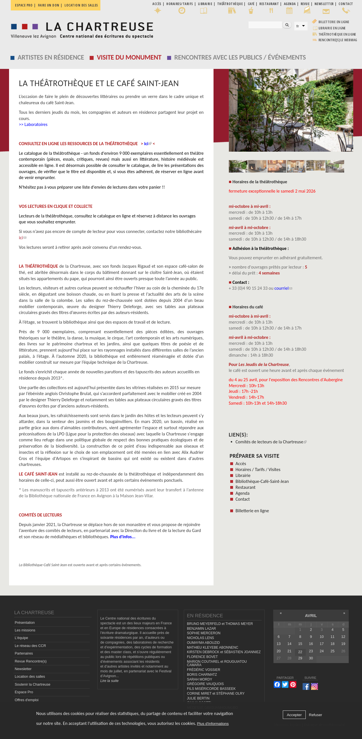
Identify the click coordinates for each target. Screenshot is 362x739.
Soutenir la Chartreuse (32, 684)
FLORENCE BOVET (202, 657)
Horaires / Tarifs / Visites (258, 469)
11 (333, 637)
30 (311, 658)
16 (311, 644)
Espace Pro (24, 692)
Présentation (25, 623)
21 (289, 651)
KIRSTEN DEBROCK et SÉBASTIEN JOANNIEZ (224, 652)
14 (289, 644)
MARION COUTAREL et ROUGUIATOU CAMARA (217, 663)
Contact (243, 499)
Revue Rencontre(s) (31, 661)
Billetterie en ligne (333, 21)
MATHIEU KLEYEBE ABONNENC (212, 647)
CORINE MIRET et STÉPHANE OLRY (216, 694)
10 (322, 637)
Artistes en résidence (51, 57)
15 (300, 644)
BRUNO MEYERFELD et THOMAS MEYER (220, 624)
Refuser (315, 715)
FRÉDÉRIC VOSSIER (203, 670)
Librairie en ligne (332, 28)
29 (300, 658)
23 (311, 651)
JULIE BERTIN (198, 698)
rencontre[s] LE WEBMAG (337, 40)
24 (322, 651)
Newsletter (23, 669)
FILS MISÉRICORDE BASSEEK (211, 689)
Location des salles (81, 5)
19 (343, 644)
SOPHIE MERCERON (203, 633)
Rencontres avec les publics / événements (240, 57)
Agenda (242, 493)
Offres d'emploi (26, 700)
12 (343, 637)
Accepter (294, 715)
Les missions (25, 630)
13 (279, 644)
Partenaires (24, 653)
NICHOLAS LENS (200, 638)
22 (300, 652)
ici (22, 237)
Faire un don (48, 5)
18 (333, 644)
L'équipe (21, 638)
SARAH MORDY (199, 679)
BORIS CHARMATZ (202, 675)
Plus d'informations (213, 723)
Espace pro (24, 5)
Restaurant (246, 487)
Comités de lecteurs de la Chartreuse (271, 441)
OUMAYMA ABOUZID (203, 643)
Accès (241, 463)
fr (297, 26)
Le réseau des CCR (30, 646)
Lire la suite (109, 681)
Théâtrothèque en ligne (337, 34)
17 (322, 644)
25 (333, 651)
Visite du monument (129, 57)
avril (311, 615)
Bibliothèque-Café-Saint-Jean (262, 481)
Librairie (243, 475)
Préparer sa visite (254, 455)
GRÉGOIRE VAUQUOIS (205, 684)
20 (279, 651)
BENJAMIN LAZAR (201, 629)
